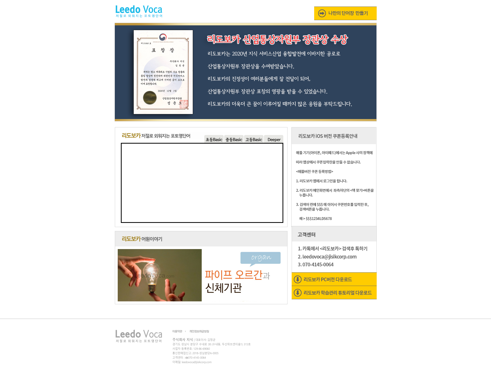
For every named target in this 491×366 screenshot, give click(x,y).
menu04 (253, 139)
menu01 (214, 139)
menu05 (273, 139)
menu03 (234, 139)
